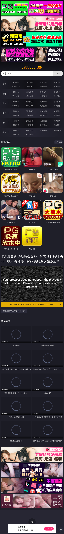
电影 (4, 103)
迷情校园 (15, 125)
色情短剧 (29, 134)
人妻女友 (43, 121)
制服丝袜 (15, 106)
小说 (4, 122)
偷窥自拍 (15, 111)
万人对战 (43, 82)
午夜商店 (29, 130)
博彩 (4, 84)
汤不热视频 (57, 130)
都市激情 (15, 121)
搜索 (58, 73)
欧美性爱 (57, 101)
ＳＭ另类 (57, 96)
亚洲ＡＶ (15, 92)
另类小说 (29, 125)
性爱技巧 (57, 125)
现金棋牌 (43, 86)
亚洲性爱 (15, 101)
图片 (4, 113)
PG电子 (16, 82)
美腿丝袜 (15, 115)
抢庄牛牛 (57, 86)
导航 (4, 132)
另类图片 (57, 115)
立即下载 (49, 529)
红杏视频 (15, 134)
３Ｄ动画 (57, 92)
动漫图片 (57, 111)
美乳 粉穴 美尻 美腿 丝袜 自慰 (14, 311)
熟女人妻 (15, 96)
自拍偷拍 (29, 92)
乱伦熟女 (43, 106)
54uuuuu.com (31, 67)
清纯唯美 (29, 115)
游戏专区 (57, 82)
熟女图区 (43, 115)
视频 (4, 93)
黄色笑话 (43, 125)
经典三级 (29, 106)
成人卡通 (43, 101)
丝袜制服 (29, 96)
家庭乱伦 (29, 121)
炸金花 (29, 86)
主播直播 (43, 96)
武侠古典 (57, 121)
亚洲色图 (29, 111)
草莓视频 (43, 130)
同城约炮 (15, 130)
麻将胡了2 (16, 86)
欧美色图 (43, 111)
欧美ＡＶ (43, 92)
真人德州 (29, 82)
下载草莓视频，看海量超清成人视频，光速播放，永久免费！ (35, 304)
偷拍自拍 (29, 101)
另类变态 (57, 106)
